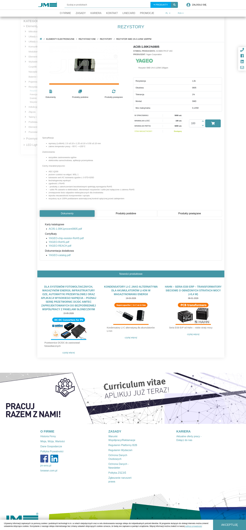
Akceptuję (229, 524)
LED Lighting (34, 144)
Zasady (81, 13)
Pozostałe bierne (37, 132)
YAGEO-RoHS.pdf (59, 242)
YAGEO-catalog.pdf (60, 255)
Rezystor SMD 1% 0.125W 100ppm (134, 39)
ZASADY (114, 431)
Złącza (32, 112)
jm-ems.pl (45, 465)
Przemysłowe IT (36, 138)
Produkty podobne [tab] (126, 213)
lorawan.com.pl (48, 470)
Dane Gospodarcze (51, 446)
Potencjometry (36, 94)
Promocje (147, 13)
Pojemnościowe (37, 81)
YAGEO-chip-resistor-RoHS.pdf (66, 238)
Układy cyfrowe (37, 36)
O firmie (65, 13)
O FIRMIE (47, 431)
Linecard (129, 13)
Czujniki (33, 66)
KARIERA (183, 431)
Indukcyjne (34, 106)
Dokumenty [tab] (68, 213)
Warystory (34, 102)
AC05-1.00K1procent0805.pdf (66, 228)
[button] (51, 94)
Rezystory (34, 91)
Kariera (95, 13)
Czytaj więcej (69, 352)
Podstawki (34, 122)
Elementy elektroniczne (61, 39)
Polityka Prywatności (51, 451)
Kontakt (112, 13)
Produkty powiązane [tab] (190, 213)
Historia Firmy (48, 436)
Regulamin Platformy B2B (122, 445)
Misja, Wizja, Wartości (52, 441)
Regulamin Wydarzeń (120, 450)
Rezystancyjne (36, 86)
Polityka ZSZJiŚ (117, 472)
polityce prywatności (193, 526)
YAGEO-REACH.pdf (60, 245)
